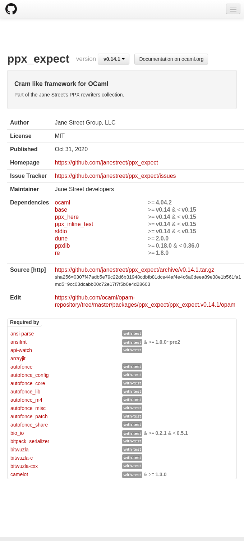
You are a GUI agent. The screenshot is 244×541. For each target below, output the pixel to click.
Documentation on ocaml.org (171, 59)
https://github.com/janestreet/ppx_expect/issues (115, 176)
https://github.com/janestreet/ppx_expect (106, 162)
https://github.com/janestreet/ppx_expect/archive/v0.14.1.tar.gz (134, 270)
